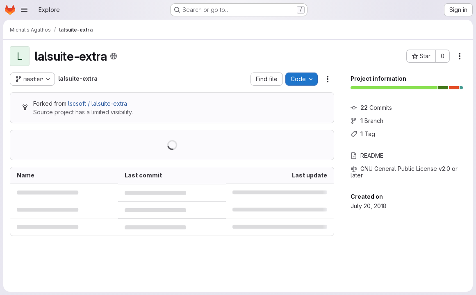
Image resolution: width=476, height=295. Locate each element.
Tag (363, 133)
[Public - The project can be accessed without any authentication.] (113, 56)
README (367, 155)
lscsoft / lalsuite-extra (97, 103)
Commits (371, 107)
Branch (367, 120)
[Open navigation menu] (24, 9)
